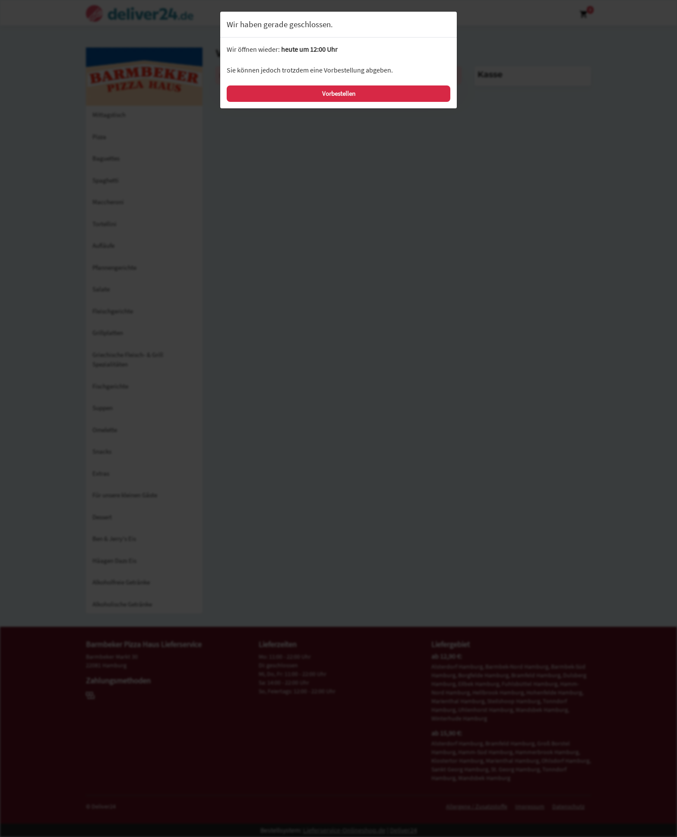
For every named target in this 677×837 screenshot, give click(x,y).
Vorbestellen (338, 93)
